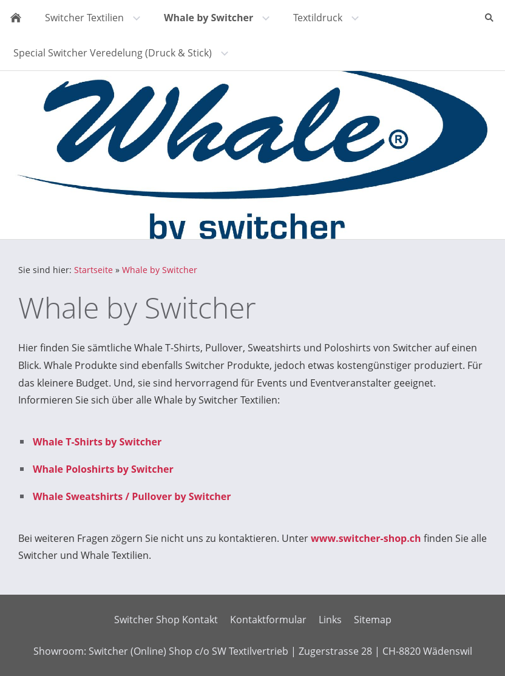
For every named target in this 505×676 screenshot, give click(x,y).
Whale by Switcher (159, 269)
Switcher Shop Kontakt (166, 619)
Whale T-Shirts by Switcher (97, 441)
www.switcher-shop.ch (366, 538)
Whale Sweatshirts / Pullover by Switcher (132, 496)
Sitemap (372, 619)
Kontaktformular (268, 619)
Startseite (93, 269)
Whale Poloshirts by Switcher (103, 469)
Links (330, 619)
